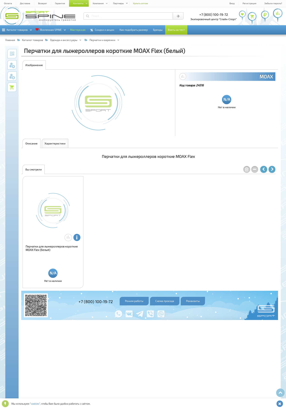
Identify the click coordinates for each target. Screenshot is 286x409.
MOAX (266, 76)
